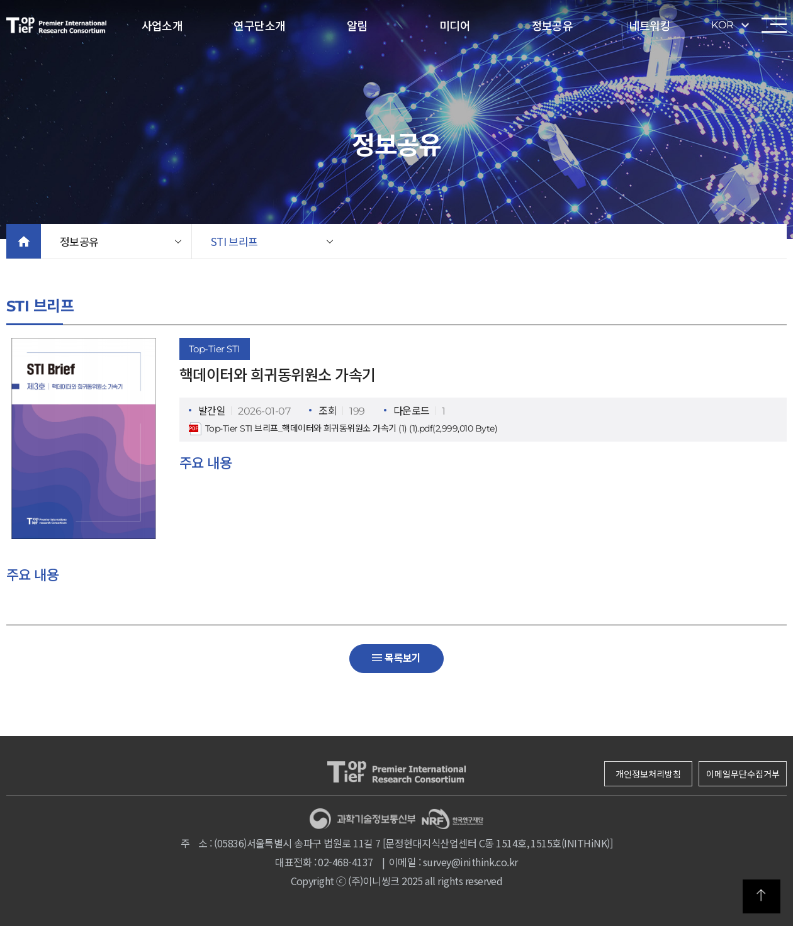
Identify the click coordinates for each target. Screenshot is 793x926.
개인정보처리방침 (648, 773)
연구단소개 (259, 25)
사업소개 (162, 25)
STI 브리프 (234, 241)
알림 (357, 25)
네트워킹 (650, 25)
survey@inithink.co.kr (470, 861)
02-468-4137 (345, 861)
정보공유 (552, 25)
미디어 (454, 25)
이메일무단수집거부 (743, 773)
